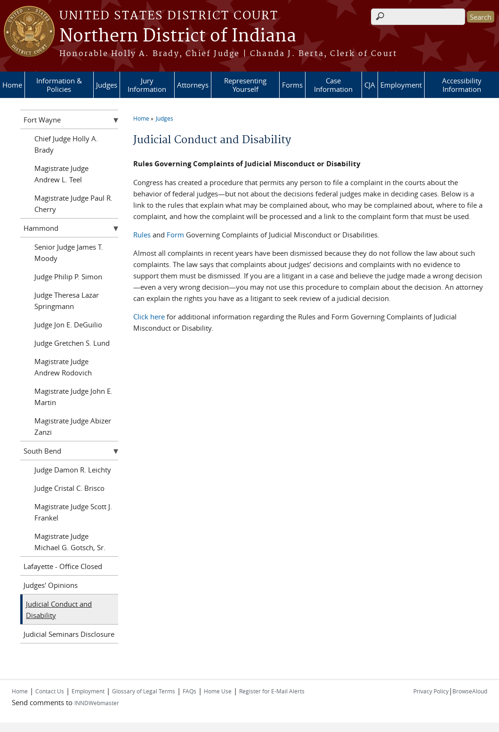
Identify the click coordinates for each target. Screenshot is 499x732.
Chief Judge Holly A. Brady (66, 144)
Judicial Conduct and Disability (59, 609)
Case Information (333, 85)
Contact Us (49, 691)
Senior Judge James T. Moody (68, 252)
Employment (401, 84)
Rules (142, 234)
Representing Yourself (245, 85)
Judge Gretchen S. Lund (72, 343)
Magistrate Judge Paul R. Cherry (73, 203)
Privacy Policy (431, 691)
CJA (369, 84)
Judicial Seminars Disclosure (69, 634)
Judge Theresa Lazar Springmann (66, 300)
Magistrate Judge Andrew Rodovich (63, 367)
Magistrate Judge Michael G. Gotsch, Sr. (69, 541)
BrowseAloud (469, 691)
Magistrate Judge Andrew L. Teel (61, 173)
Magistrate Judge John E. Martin (73, 396)
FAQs (189, 691)
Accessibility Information (462, 85)
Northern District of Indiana (177, 36)
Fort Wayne (42, 119)
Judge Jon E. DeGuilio (68, 324)
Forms (292, 84)
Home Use (218, 691)
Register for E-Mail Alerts (272, 691)
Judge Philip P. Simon (68, 276)
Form (175, 234)
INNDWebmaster (96, 703)
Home (12, 84)
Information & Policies (59, 85)
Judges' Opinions (51, 585)
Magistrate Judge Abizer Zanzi (72, 426)
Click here (149, 316)
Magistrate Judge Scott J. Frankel (73, 512)
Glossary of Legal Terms (143, 691)
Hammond (41, 228)
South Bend (42, 450)
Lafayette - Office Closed (63, 566)
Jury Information (147, 85)
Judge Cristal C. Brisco (69, 488)
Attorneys (193, 84)
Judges (106, 84)
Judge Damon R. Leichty (72, 469)
